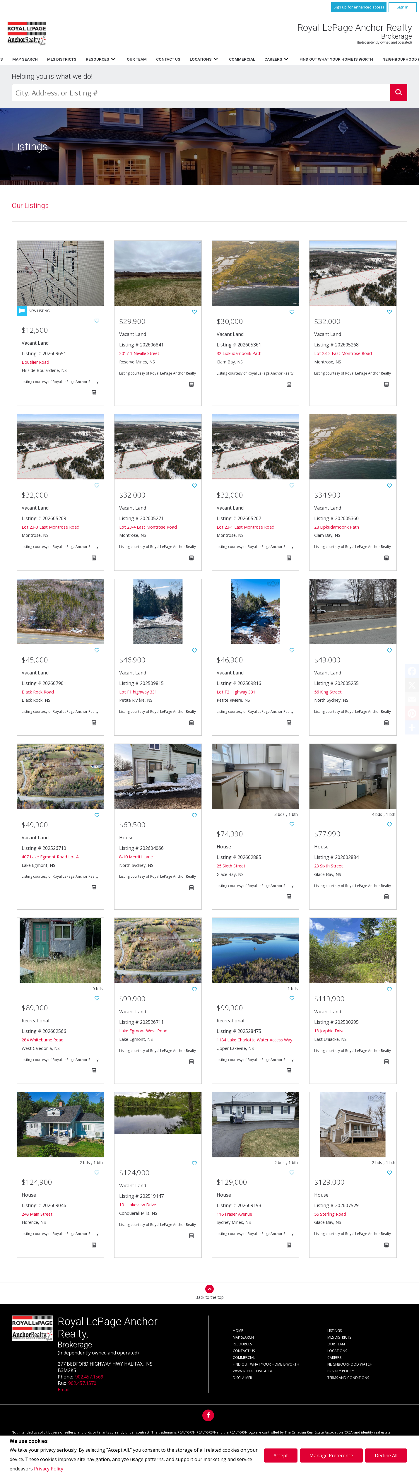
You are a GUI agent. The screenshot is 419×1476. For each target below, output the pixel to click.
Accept (280, 1455)
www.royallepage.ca (252, 1371)
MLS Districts (219, 59)
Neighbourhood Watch (349, 1364)
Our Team (336, 1344)
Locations (337, 1350)
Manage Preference (331, 1455)
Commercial (244, 1357)
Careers (334, 1357)
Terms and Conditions (348, 1377)
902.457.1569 (89, 1377)
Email (63, 1389)
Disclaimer (242, 1377)
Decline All (386, 1455)
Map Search (182, 59)
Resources (254, 59)
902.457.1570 (82, 1383)
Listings (151, 59)
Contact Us (244, 1350)
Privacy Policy (48, 1468)
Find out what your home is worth (266, 1364)
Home (127, 59)
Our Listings (30, 205)
